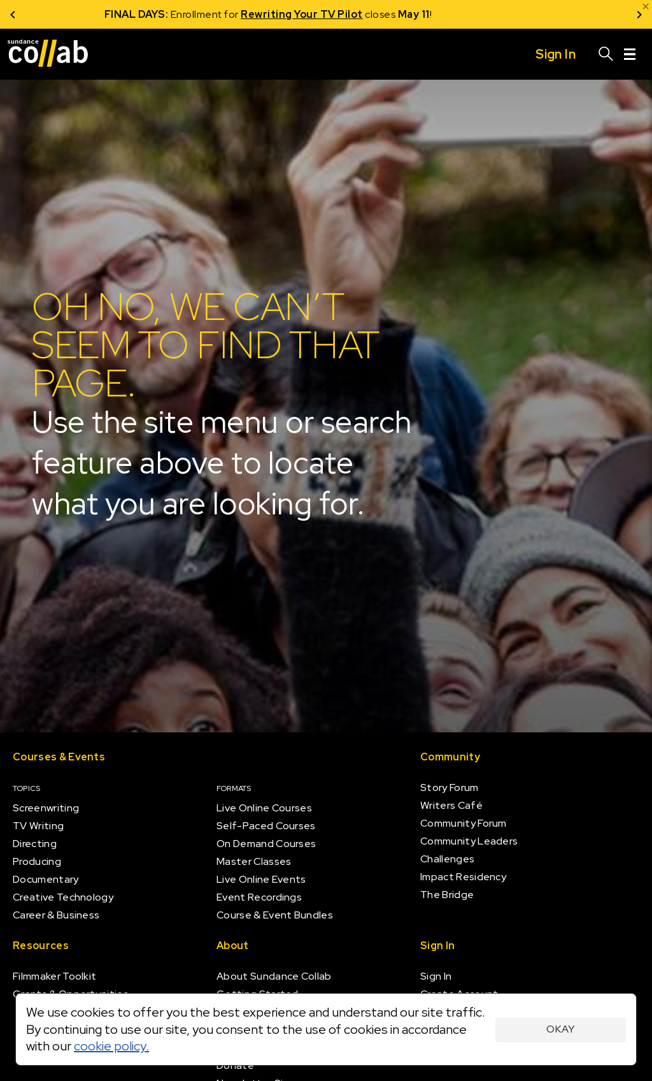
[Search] (606, 54)
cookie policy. (111, 1046)
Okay (560, 1029)
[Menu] (629, 54)
